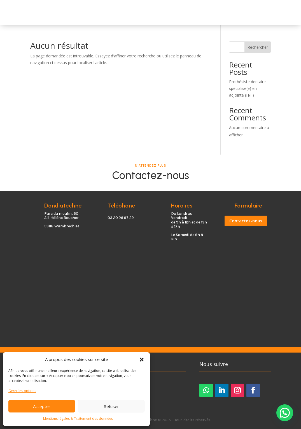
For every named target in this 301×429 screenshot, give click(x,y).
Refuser (111, 406)
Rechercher (258, 47)
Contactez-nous (245, 220)
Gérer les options (22, 390)
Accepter (41, 406)
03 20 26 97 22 (121, 217)
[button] (141, 359)
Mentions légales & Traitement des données (78, 418)
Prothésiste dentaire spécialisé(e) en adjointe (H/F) (247, 88)
